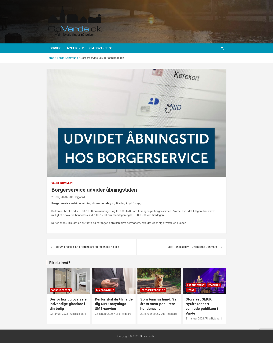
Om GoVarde (98, 48)
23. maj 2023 (59, 197)
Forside (55, 48)
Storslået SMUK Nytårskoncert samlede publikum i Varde (202, 306)
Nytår (191, 290)
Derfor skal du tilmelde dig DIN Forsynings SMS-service (114, 304)
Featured (214, 285)
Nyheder (73, 48)
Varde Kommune (62, 183)
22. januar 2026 (59, 313)
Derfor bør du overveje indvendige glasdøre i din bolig (68, 304)
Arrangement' (196, 285)
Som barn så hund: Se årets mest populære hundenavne (158, 304)
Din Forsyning (105, 290)
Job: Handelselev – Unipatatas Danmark (192, 247)
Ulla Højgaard (77, 197)
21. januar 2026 (195, 318)
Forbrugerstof (61, 290)
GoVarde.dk (147, 336)
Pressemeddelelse (153, 290)
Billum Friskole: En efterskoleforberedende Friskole (88, 247)
